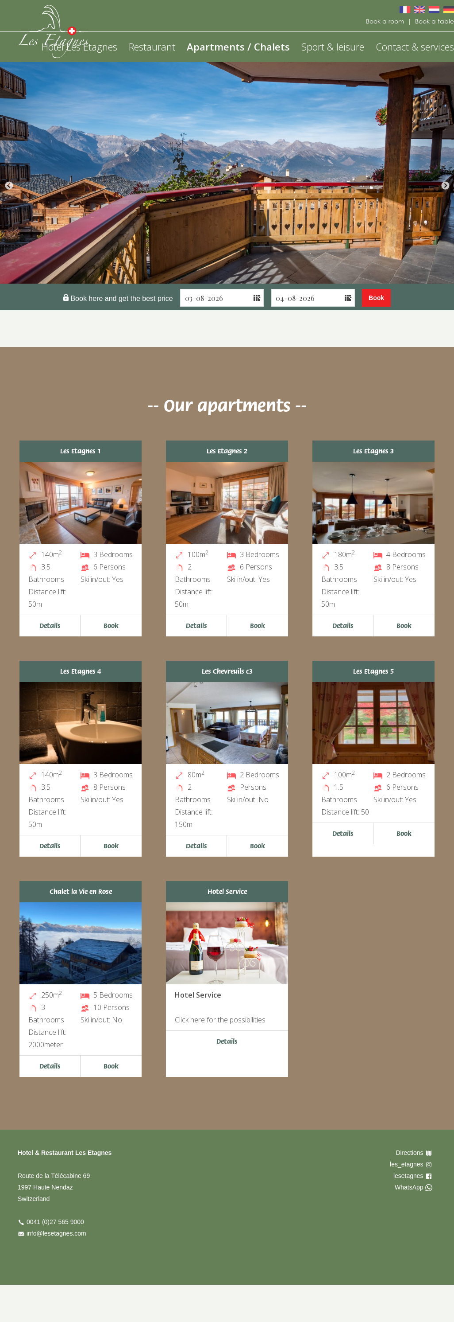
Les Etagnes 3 (373, 451)
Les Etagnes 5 (373, 671)
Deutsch (448, 9)
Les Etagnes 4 (80, 671)
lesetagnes (408, 1175)
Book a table (434, 21)
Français (405, 9)
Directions (409, 1152)
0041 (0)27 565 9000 (55, 1221)
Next (445, 186)
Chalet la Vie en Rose (81, 892)
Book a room (385, 21)
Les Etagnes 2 (227, 451)
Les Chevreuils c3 (227, 671)
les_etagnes (406, 1164)
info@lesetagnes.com (56, 1233)
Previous (8, 186)
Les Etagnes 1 (80, 451)
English (419, 9)
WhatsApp (409, 1187)
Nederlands (434, 9)
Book (111, 626)
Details (50, 626)
